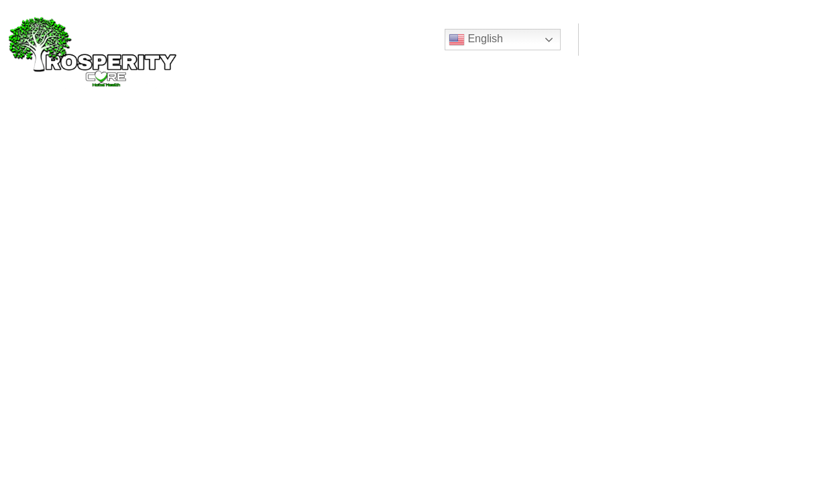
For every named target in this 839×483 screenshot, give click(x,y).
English (476, 40)
